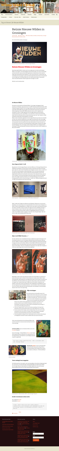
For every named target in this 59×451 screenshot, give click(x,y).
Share (20, 412)
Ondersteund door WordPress (29, 448)
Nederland (29, 14)
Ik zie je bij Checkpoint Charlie (23, 437)
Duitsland (40, 14)
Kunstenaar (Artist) (8, 14)
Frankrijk (53, 14)
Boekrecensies (34, 17)
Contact (10, 17)
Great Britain (47, 14)
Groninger (14, 330)
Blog (2, 14)
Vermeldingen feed (36, 423)
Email (34, 435)
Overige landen (4, 17)
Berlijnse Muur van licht (21, 433)
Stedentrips (23, 14)
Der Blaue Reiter (40, 35)
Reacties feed (35, 424)
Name (34, 431)
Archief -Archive (26, 17)
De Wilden (35, 35)
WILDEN (19, 399)
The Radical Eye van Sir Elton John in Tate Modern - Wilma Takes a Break (23, 422)
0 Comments (15, 413)
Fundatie (34, 345)
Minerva (28, 332)
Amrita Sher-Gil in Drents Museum (8, 424)
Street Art (16, 14)
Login (34, 421)
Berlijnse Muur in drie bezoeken (23, 441)
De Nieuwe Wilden (30, 35)
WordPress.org (35, 426)
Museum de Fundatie (19, 36)
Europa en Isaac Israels (6, 427)
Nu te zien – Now (18, 17)
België (35, 14)
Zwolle (24, 36)
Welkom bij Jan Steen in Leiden (7, 426)
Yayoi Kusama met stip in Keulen (7, 429)
